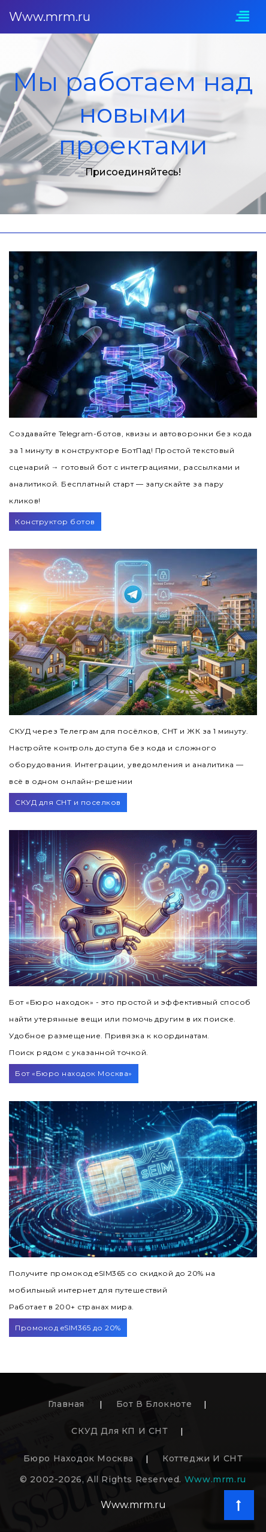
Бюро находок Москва (78, 1458)
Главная (67, 1404)
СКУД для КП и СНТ (119, 1430)
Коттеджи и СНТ (202, 1458)
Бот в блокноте (154, 1404)
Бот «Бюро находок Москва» (73, 1073)
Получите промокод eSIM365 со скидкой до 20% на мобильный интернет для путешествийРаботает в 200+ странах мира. (112, 1290)
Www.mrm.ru (49, 17)
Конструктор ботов (55, 521)
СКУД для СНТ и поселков (68, 802)
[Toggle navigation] (242, 17)
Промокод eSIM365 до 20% (68, 1327)
